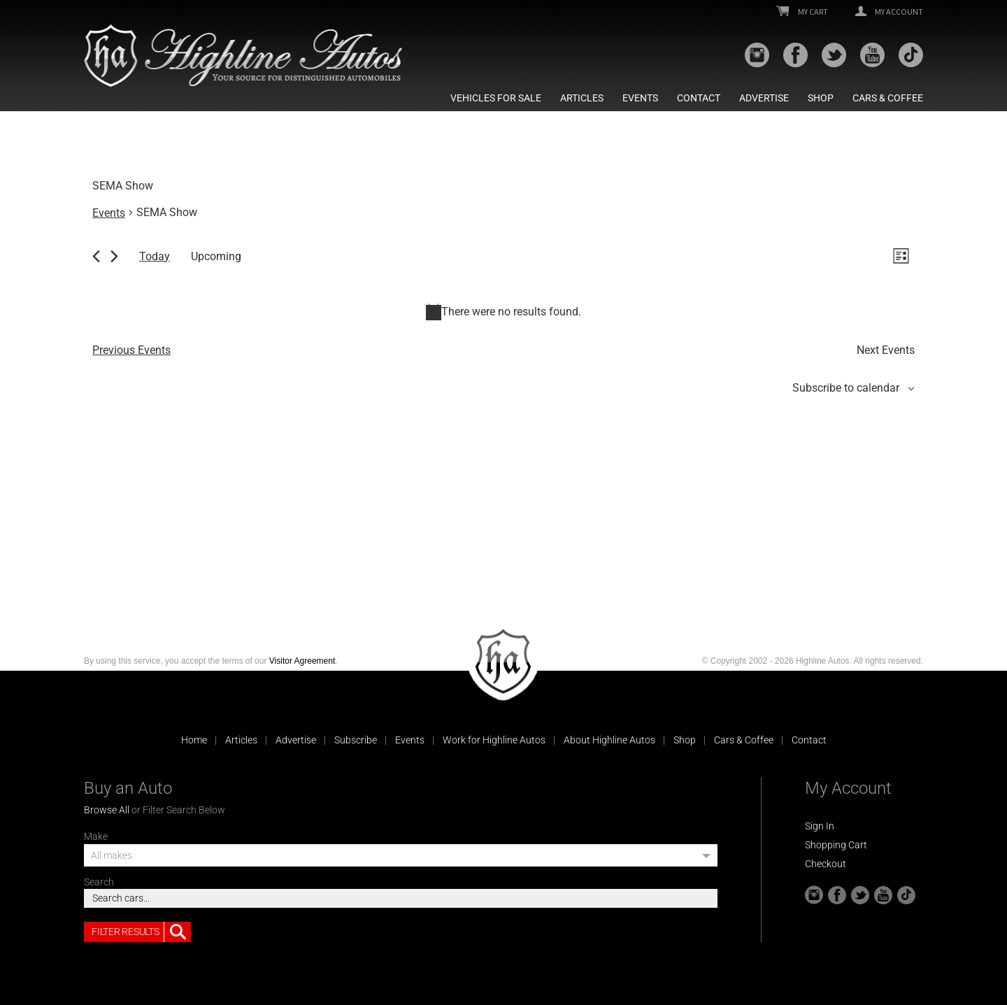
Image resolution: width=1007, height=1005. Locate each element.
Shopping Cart (836, 844)
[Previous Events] (96, 256)
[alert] (503, 312)
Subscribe (355, 740)
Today (154, 256)
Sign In (819, 826)
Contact (698, 98)
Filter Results (141, 932)
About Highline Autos (609, 740)
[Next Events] (114, 256)
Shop (821, 98)
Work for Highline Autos (494, 740)
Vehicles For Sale (495, 98)
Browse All (106, 809)
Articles (582, 98)
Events (640, 98)
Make (96, 836)
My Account (889, 12)
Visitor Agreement (302, 661)
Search (99, 882)
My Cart (802, 12)
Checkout (825, 863)
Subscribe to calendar (845, 387)
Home (194, 740)
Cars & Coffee (887, 98)
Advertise (764, 98)
